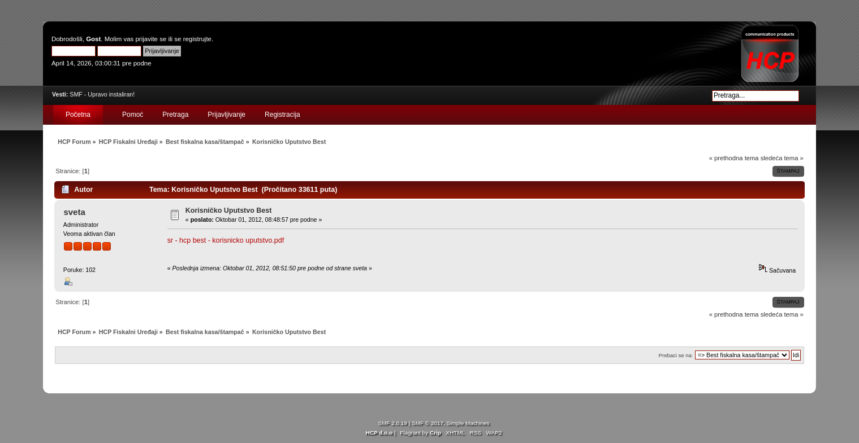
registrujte (197, 39)
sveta (74, 212)
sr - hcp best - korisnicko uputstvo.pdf (225, 240)
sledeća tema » (782, 158)
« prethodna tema (734, 158)
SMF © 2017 (427, 423)
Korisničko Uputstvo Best (228, 210)
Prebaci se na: (676, 355)
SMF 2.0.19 (392, 423)
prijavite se (150, 39)
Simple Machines (468, 423)
